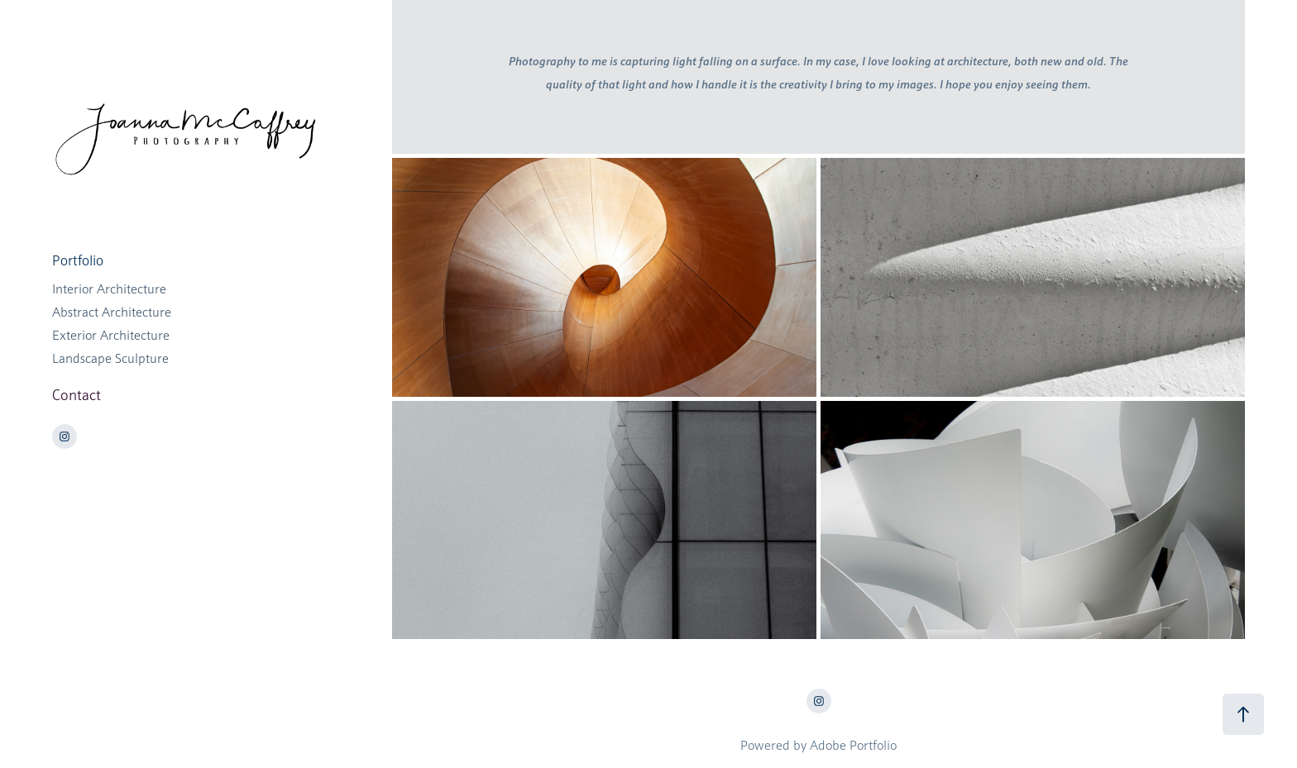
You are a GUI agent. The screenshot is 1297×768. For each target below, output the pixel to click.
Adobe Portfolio (853, 746)
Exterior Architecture (111, 336)
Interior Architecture (109, 289)
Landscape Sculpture (110, 359)
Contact (76, 395)
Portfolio (77, 260)
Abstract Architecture (111, 312)
